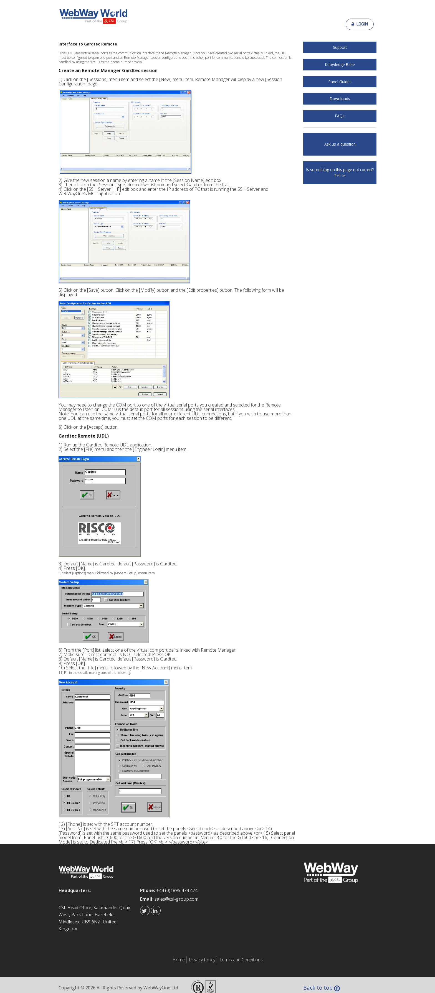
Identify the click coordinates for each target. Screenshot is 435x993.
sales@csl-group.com (176, 899)
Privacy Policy (202, 960)
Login (359, 24)
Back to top (322, 988)
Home (179, 960)
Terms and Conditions (241, 960)
